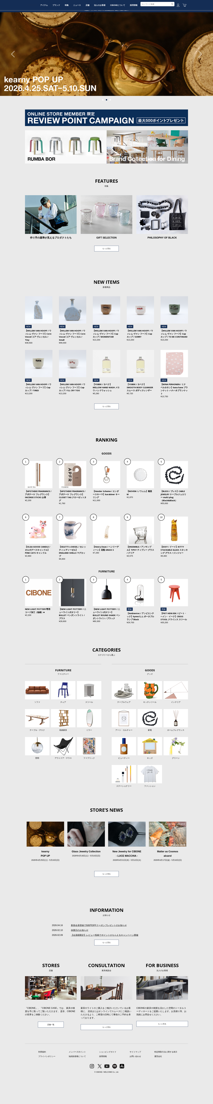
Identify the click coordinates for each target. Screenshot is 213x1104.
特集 (81, 29)
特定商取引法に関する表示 (165, 1080)
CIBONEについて (140, 29)
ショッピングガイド (107, 1080)
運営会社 (158, 1084)
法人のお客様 (120, 29)
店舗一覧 (50, 1052)
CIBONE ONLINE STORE (106, 20)
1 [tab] (102, 120)
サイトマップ (135, 1080)
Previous (14, 74)
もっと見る (106, 269)
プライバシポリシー (46, 1084)
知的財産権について (77, 1084)
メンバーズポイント (77, 1080)
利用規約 (42, 1080)
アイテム (54, 29)
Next (198, 74)
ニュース (94, 29)
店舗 (106, 29)
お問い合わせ (135, 1084)
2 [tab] (106, 120)
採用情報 (158, 29)
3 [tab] (110, 120)
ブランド (69, 29)
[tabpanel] (106, 74)
